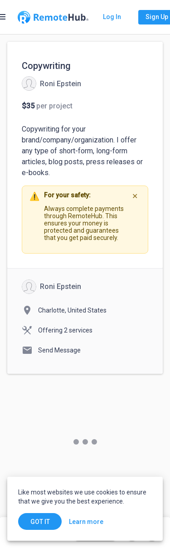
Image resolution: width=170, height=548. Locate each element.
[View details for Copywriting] (51, 83)
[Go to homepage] (53, 17)
